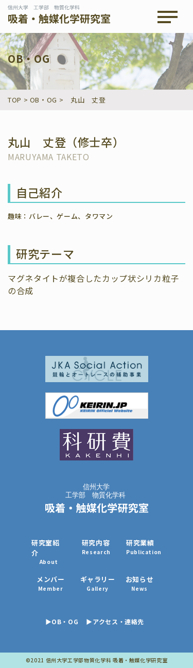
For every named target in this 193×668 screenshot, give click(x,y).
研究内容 (96, 547)
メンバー (51, 583)
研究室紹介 (48, 552)
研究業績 (144, 547)
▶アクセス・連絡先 (115, 621)
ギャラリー (97, 583)
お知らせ (140, 583)
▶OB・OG (62, 621)
